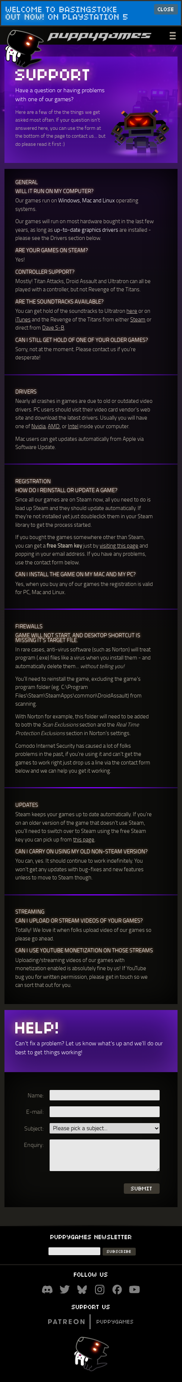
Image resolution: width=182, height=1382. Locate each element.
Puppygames (91, 1321)
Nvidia (38, 426)
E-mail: (35, 1111)
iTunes (23, 319)
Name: (36, 1095)
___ (173, 34)
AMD (54, 426)
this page (83, 839)
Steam (137, 319)
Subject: (34, 1128)
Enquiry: (34, 1145)
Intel (73, 426)
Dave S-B (53, 327)
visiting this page (119, 545)
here (131, 310)
